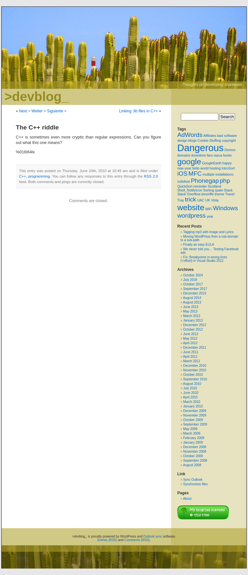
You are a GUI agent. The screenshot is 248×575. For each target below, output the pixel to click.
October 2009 (193, 420)
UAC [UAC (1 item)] (200, 200)
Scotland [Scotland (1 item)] (214, 186)
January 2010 (193, 406)
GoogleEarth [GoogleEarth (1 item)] (212, 163)
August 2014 (192, 298)
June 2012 (190, 334)
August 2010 (192, 383)
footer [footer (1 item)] (227, 155)
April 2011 (190, 356)
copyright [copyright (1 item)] (229, 140)
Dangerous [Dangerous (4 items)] (200, 147)
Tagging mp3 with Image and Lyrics (208, 232)
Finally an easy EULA (198, 244)
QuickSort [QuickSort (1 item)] (184, 186)
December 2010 (194, 365)
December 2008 (194, 447)
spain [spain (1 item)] (219, 190)
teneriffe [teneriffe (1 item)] (207, 194)
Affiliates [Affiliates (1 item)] (209, 136)
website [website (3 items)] (190, 207)
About (187, 498)
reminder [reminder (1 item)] (200, 186)
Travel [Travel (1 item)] (229, 194)
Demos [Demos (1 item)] (229, 150)
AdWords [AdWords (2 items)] (189, 134)
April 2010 (190, 397)
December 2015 (194, 293)
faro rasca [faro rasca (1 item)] (214, 155)
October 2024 (193, 275)
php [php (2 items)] (225, 180)
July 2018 (190, 280)
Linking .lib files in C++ (138, 111)
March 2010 (191, 402)
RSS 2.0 (151, 176)
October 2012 (193, 329)
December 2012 (194, 325)
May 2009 (190, 429)
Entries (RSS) (107, 540)
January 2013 (193, 320)
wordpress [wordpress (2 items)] (191, 215)
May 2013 (190, 311)
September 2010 (195, 379)
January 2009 (193, 442)
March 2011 (191, 361)
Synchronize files (195, 484)
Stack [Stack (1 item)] (228, 190)
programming (39, 176)
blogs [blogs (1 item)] (192, 140)
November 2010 (194, 370)
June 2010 (190, 393)
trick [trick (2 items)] (190, 199)
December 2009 (194, 411)
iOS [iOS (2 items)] (182, 173)
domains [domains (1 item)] (183, 155)
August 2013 (192, 302)
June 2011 (190, 352)
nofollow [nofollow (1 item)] (183, 181)
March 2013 (191, 316)
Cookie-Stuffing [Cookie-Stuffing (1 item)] (209, 140)
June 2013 (190, 307)
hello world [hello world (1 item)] (200, 168)
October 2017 (193, 284)
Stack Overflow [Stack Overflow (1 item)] (189, 194)
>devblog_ (37, 96)
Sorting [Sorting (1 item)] (208, 190)
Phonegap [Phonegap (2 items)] (205, 180)
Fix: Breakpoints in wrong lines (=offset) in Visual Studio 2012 (204, 258)
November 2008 (194, 451)
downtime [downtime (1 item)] (198, 155)
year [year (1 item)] (210, 216)
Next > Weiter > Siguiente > (43, 111)
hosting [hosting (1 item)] (215, 168)
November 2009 (194, 415)
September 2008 (195, 460)
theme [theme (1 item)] (219, 194)
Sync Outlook (192, 479)
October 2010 (193, 374)
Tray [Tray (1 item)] (180, 200)
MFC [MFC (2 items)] (195, 173)
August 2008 (192, 465)
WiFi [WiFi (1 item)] (208, 209)
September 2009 (195, 424)
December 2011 (194, 347)
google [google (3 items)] (189, 161)
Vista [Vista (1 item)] (215, 200)
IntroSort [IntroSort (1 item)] (228, 168)
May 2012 (190, 338)
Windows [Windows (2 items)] (225, 208)
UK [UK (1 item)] (207, 200)
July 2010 (190, 388)
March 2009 (191, 433)
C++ (22, 176)
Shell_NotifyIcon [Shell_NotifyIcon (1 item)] (189, 190)
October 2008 (193, 456)
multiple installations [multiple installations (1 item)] (218, 174)
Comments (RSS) (137, 540)
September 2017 (195, 289)
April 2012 (190, 343)
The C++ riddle (37, 127)
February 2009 (193, 438)
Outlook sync (152, 536)
